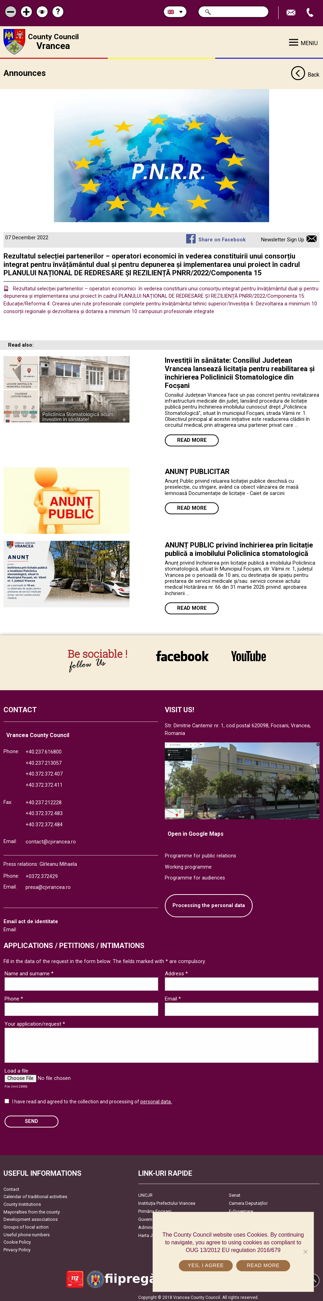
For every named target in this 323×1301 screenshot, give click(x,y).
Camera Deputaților (248, 1200)
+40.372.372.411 (44, 782)
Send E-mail (292, 12)
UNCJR (145, 1192)
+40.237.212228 (44, 800)
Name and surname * (29, 971)
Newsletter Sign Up (282, 237)
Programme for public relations (200, 853)
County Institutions (22, 1201)
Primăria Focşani (154, 1208)
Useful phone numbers (26, 1232)
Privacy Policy (16, 1247)
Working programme (188, 864)
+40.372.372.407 (44, 772)
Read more (192, 438)
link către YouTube (248, 656)
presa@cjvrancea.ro (48, 885)
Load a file (16, 1068)
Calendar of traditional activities (35, 1194)
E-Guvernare (241, 1208)
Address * (176, 971)
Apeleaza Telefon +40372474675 (311, 12)
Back (305, 73)
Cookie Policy (17, 1239)
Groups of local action (26, 1224)
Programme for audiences (195, 875)
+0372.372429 (42, 874)
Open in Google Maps (196, 831)
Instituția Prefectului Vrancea (166, 1200)
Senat (234, 1192)
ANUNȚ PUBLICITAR (197, 469)
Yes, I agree (206, 1265)
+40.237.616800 (44, 749)
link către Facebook (182, 656)
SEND (31, 1119)
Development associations (30, 1216)
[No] (305, 1251)
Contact (11, 1186)
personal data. (156, 1099)
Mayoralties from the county (31, 1209)
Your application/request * (35, 1021)
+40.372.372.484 (44, 822)
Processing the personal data (209, 903)
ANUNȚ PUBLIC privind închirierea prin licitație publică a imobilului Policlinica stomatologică (239, 546)
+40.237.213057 (44, 760)
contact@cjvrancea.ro (51, 839)
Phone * (14, 996)
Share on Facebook (222, 237)
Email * (173, 996)
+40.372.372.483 (44, 811)
